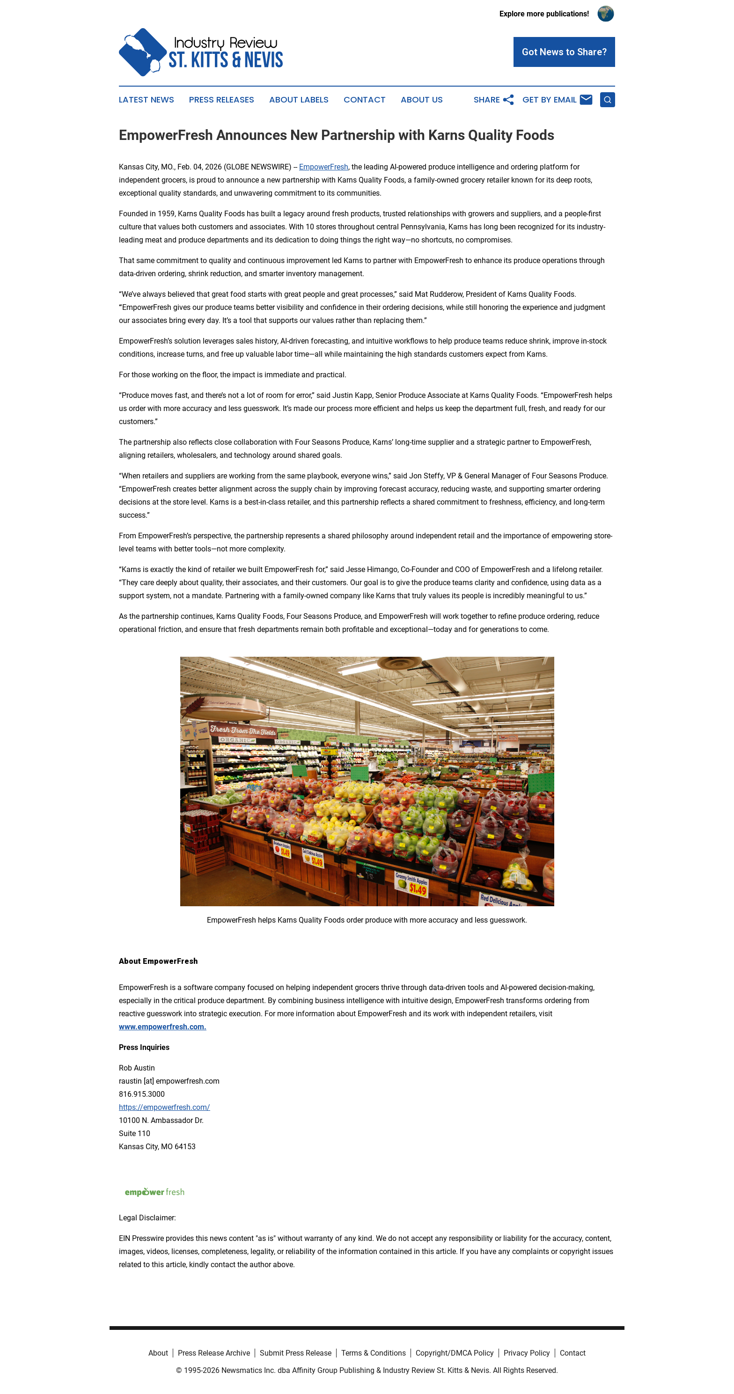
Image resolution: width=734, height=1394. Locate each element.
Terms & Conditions (373, 1353)
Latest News (146, 100)
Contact (365, 100)
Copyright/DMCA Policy (455, 1353)
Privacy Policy (527, 1353)
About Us (422, 100)
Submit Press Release (295, 1353)
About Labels (299, 100)
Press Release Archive (214, 1353)
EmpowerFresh (323, 166)
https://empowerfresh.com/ (164, 1107)
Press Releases (221, 100)
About (158, 1353)
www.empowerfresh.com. (162, 1026)
